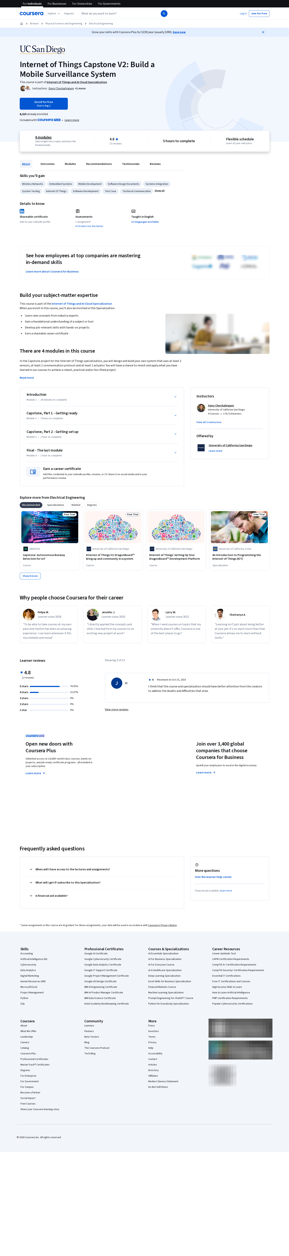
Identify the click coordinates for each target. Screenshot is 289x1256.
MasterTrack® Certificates (35, 1065)
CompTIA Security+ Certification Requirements (238, 970)
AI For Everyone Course (161, 965)
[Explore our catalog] (54, 13)
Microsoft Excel (28, 987)
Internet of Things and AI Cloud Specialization (82, 304)
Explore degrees (123, 766)
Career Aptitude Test (224, 953)
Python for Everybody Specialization (168, 1004)
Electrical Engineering (101, 23)
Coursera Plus (28, 1053)
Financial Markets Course (162, 987)
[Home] (21, 23)
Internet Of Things (56, 191)
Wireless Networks (32, 184)
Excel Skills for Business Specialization (169, 981)
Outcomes (47, 164)
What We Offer (28, 1031)
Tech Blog (90, 1053)
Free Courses (27, 1104)
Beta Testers (91, 1037)
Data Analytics (28, 970)
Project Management (32, 992)
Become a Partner (30, 1092)
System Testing (31, 191)
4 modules (43, 137)
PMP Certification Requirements (230, 998)
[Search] (164, 13)
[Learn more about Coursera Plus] (71, 120)
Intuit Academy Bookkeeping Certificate (106, 1004)
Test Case (110, 191)
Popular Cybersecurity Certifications (232, 1004)
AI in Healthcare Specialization (165, 970)
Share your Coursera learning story (39, 1109)
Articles (152, 1065)
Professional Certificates (34, 1059)
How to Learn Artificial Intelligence (231, 992)
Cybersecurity (28, 965)
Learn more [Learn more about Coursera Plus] (36, 773)
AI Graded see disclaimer (89, 226)
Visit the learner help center (213, 877)
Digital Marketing (29, 976)
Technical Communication (136, 191)
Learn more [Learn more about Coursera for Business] (206, 772)
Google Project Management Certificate (106, 976)
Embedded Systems (60, 184)
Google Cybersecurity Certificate (102, 959)
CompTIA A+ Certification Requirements (234, 965)
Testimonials (130, 164)
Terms (152, 1037)
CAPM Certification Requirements (230, 959)
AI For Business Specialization (164, 959)
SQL (22, 1004)
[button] (69, 13)
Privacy (152, 1042)
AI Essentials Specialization (163, 953)
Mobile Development (89, 184)
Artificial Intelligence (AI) (33, 959)
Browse (34, 23)
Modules (70, 164)
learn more (226, 891)
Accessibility (155, 1053)
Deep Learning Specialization (164, 976)
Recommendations (99, 164)
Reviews (155, 164)
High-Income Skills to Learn (227, 987)
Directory (153, 1070)
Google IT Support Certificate (100, 970)
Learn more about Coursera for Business (52, 272)
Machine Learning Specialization (166, 992)
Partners (89, 1031)
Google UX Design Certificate (100, 981)
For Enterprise (28, 1076)
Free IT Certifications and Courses (231, 981)
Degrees (25, 1070)
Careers (24, 1042)
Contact (152, 1059)
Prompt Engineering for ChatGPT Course (170, 998)
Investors (153, 1031)
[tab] (31, 505)
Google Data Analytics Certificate (102, 965)
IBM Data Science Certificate (100, 998)
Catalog (24, 1048)
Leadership (26, 1037)
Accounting (26, 953)
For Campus (27, 1087)
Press (151, 1026)
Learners (89, 1026)
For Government (29, 1081)
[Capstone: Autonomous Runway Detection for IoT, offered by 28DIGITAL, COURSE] (50, 557)
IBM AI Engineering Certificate (100, 987)
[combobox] (119, 13)
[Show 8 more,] (30, 576)
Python (24, 998)
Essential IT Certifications (226, 976)
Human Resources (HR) (33, 981)
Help (150, 1048)
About (26, 164)
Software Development (86, 191)
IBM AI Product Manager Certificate (103, 992)
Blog (86, 1042)
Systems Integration (157, 184)
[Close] (263, 32)
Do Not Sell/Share (158, 1087)
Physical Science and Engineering (63, 23)
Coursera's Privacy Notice (162, 925)
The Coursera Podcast (96, 1048)
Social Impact (27, 1098)
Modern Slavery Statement (163, 1081)
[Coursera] (31, 14)
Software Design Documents (123, 184)
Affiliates (153, 1076)
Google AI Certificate (96, 953)
